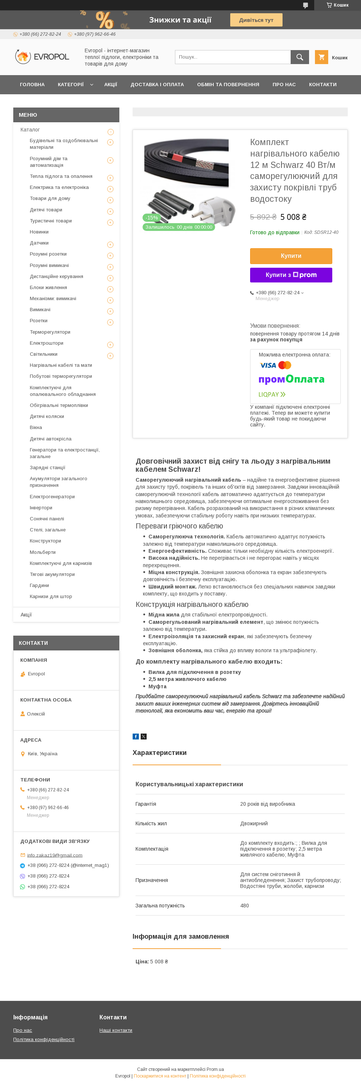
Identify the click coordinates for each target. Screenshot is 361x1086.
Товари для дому (50, 198)
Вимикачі (40, 309)
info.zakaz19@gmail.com (55, 855)
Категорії (71, 84)
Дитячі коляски (47, 416)
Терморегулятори (50, 332)
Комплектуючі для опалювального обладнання (63, 391)
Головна (32, 84)
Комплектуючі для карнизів (61, 563)
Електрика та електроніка (59, 187)
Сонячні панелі (47, 518)
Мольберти (43, 552)
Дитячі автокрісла (50, 439)
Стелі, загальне (48, 530)
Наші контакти (115, 1030)
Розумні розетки (48, 254)
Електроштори (46, 343)
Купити (291, 256)
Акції (110, 84)
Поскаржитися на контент (160, 1076)
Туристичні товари (51, 221)
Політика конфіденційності (43, 1039)
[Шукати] (300, 57)
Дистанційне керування (56, 276)
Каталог (30, 130)
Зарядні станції (48, 467)
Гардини (39, 585)
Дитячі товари (46, 209)
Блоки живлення (48, 287)
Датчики (39, 243)
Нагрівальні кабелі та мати (61, 365)
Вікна (36, 427)
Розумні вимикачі (49, 265)
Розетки (39, 320)
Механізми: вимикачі (53, 298)
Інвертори (41, 507)
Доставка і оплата (157, 84)
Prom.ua (215, 1069)
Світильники (43, 354)
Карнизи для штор (51, 596)
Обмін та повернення (228, 84)
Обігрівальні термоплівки (59, 405)
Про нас (284, 84)
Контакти (323, 84)
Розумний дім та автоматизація (48, 162)
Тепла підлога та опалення (61, 176)
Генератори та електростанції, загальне (65, 453)
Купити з (291, 275)
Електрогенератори (52, 496)
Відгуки (30, 103)
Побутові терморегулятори (61, 376)
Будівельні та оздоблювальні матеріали (64, 144)
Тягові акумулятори (52, 574)
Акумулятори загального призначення (58, 482)
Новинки (39, 232)
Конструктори (45, 541)
